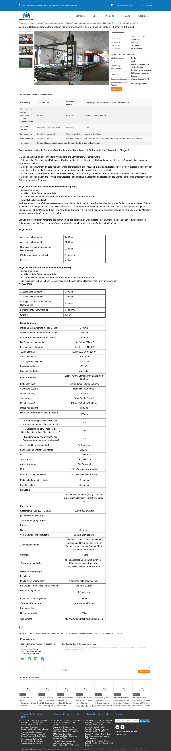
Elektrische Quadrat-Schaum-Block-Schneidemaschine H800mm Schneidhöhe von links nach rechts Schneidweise (103, 704)
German (148, 5)
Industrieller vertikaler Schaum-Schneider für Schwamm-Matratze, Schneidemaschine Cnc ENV (97, 729)
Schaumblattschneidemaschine (79, 633)
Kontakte (126, 16)
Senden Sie (144, 721)
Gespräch (143, 16)
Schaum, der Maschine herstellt (31, 715)
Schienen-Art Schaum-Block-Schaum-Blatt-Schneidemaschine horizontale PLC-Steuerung (98, 736)
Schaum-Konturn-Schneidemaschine (48, 633)
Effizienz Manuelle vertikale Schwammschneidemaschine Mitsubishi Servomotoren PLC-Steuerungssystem (29, 704)
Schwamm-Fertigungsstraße (66, 714)
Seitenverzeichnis (129, 731)
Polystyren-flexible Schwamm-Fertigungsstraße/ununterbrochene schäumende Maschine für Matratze (65, 729)
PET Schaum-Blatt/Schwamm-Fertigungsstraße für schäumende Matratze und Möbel (65, 736)
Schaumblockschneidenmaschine (108, 633)
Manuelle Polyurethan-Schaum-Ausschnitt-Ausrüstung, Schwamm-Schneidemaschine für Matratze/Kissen (122, 703)
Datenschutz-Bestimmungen (32, 749)
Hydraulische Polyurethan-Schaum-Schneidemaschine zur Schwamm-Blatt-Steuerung (99, 743)
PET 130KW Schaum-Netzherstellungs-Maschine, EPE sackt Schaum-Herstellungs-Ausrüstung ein (35, 722)
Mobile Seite (121, 735)
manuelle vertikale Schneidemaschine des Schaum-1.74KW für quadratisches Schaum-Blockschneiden (141, 703)
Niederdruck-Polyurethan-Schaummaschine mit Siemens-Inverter (35, 728)
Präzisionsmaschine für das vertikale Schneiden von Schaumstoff (84, 700)
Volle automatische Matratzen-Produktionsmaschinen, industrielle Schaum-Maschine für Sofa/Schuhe (33, 734)
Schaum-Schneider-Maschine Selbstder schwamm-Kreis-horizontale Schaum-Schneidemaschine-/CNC (99, 722)
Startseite (80, 16)
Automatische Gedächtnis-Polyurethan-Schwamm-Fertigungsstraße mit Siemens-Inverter (67, 722)
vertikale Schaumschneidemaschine (50, 23)
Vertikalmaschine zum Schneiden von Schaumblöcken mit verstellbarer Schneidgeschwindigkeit (66, 703)
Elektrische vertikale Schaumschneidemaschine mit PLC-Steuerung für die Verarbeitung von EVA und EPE (47, 703)
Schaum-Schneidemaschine (98, 714)
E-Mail (118, 731)
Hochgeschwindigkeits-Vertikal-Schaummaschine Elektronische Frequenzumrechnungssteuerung (32, 741)
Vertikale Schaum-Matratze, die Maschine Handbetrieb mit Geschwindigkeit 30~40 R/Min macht (66, 743)
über (95, 16)
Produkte (109, 16)
